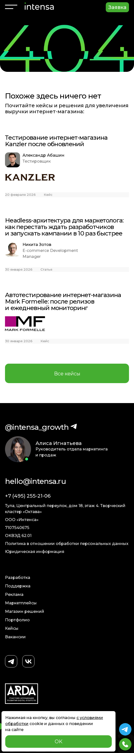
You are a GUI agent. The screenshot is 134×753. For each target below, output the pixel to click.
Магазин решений (24, 611)
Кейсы (11, 628)
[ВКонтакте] (28, 661)
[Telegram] (11, 661)
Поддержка (17, 586)
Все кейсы (67, 374)
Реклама (14, 594)
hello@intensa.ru (35, 481)
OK (58, 742)
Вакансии (15, 637)
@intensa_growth (37, 427)
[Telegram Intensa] (125, 729)
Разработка (17, 577)
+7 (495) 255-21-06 (27, 496)
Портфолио (17, 620)
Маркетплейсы (21, 603)
